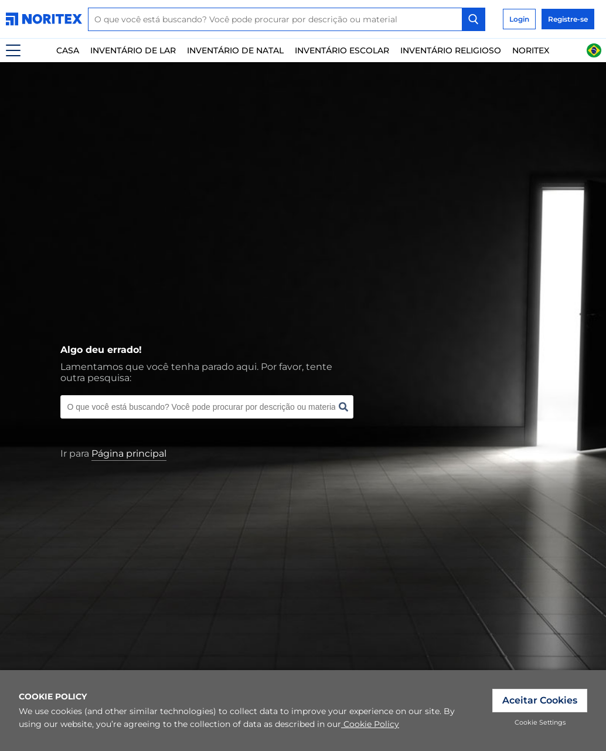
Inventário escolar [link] (342, 50)
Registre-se (568, 19)
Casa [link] (67, 50)
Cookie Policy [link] (370, 724)
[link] (47, 19)
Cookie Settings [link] (540, 722)
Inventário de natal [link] (235, 50)
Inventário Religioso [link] (450, 50)
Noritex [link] (530, 50)
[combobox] (286, 19)
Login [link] (519, 19)
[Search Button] (473, 19)
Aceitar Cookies (539, 700)
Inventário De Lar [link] (133, 50)
